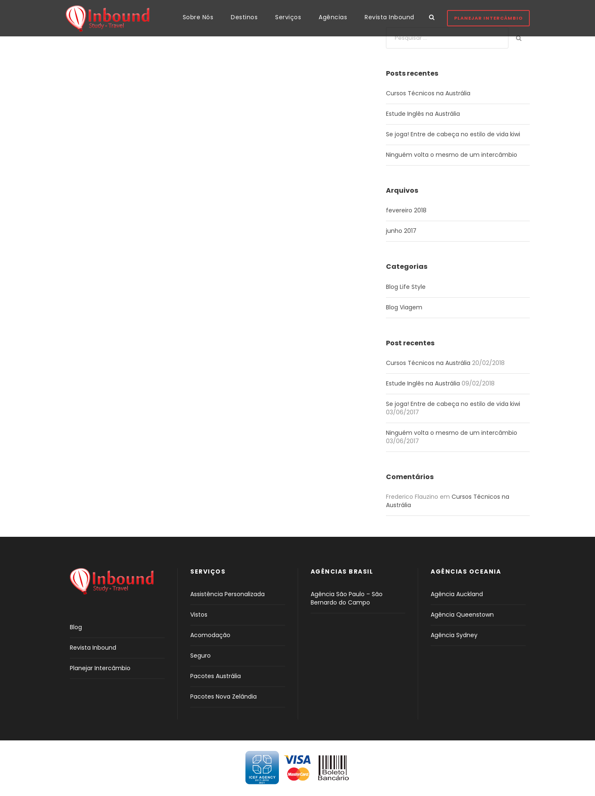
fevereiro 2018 (406, 210)
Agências (333, 17)
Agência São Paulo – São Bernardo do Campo (347, 598)
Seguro (200, 655)
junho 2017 (401, 231)
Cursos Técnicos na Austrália (428, 93)
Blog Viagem (404, 307)
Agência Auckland (457, 594)
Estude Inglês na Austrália (423, 114)
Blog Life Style (406, 287)
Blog (76, 627)
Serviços (288, 17)
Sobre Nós (198, 17)
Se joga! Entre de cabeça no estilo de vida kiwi (453, 134)
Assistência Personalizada (227, 594)
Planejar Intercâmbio (488, 18)
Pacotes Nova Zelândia (223, 696)
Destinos (244, 17)
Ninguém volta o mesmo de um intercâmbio (451, 155)
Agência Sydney (454, 635)
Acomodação (210, 635)
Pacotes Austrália (215, 676)
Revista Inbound (389, 17)
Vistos (198, 614)
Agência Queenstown (462, 614)
